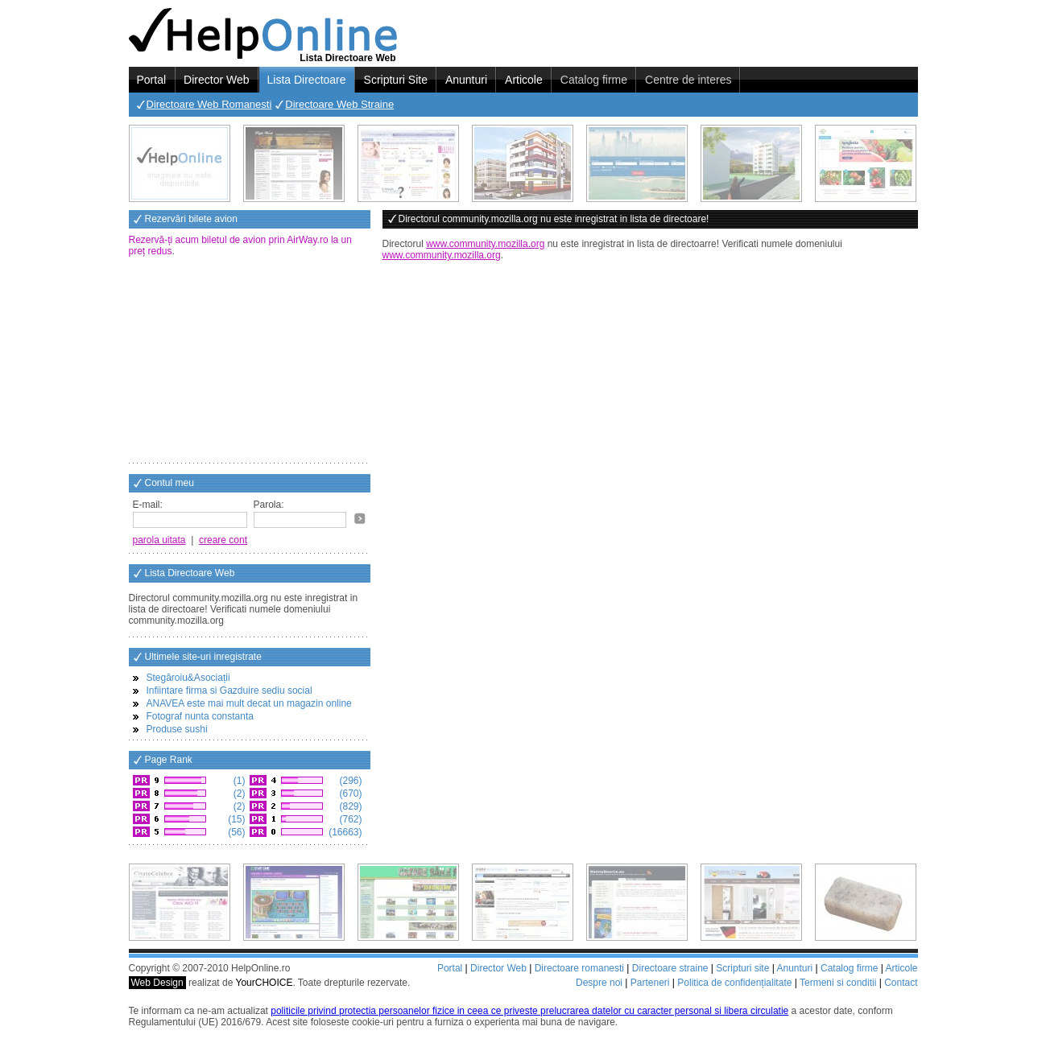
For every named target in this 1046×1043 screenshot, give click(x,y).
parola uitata (159, 540)
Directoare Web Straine (339, 104)
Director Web (216, 79)
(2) (238, 793)
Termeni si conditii (838, 982)
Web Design (157, 982)
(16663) (344, 832)
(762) (349, 819)
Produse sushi (177, 729)
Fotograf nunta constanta (200, 716)
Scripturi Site (396, 79)
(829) (349, 806)
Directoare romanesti (579, 968)
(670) (349, 793)
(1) (238, 780)
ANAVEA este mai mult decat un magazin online (249, 703)
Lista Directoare (306, 79)
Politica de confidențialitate (734, 982)
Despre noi (599, 982)
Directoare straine (670, 968)
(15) (235, 819)
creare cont (223, 540)
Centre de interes (688, 79)
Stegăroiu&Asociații (188, 677)
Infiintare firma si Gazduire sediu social (229, 690)
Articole (524, 79)
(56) (235, 832)
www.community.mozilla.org (485, 243)
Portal (152, 79)
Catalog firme (593, 79)
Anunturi (466, 79)
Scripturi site (742, 968)
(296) (349, 780)
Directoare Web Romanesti (209, 104)
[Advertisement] (249, 361)
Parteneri (650, 982)
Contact (900, 982)
